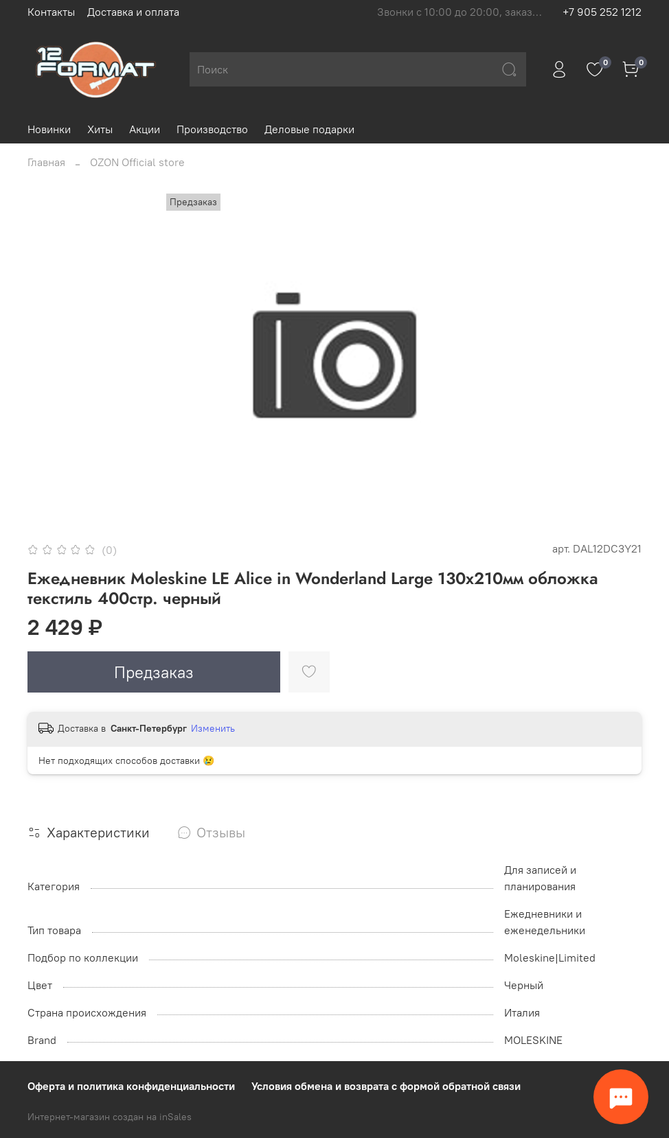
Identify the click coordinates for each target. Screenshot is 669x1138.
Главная (46, 162)
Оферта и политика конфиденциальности (131, 1086)
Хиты (100, 129)
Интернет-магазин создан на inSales (109, 1117)
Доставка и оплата (133, 12)
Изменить (213, 728)
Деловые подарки (309, 129)
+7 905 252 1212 (602, 12)
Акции (144, 129)
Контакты (51, 12)
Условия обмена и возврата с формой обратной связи (386, 1086)
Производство (212, 129)
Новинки (49, 129)
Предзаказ (154, 672)
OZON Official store (137, 162)
